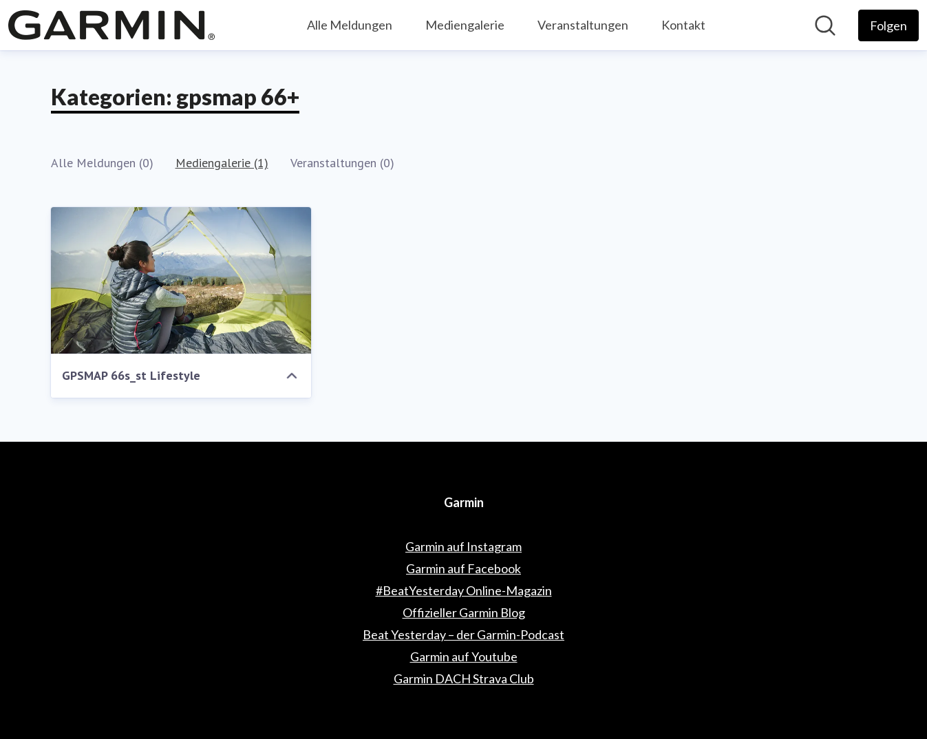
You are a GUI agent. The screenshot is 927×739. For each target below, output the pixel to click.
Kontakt (683, 24)
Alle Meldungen (349, 24)
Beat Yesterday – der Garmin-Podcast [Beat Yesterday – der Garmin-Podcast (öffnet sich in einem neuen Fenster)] (463, 634)
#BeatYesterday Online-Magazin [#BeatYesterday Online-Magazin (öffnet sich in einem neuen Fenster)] (464, 590)
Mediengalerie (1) (221, 163)
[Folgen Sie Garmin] (888, 25)
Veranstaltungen (582, 24)
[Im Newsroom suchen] (825, 25)
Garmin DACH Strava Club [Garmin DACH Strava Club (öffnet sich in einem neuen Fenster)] (464, 678)
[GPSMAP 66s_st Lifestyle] (181, 280)
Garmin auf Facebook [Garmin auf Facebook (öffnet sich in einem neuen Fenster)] (463, 568)
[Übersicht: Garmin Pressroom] (111, 25)
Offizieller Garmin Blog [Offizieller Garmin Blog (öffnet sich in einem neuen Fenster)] (464, 612)
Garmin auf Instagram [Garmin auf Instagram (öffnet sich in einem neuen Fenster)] (463, 546)
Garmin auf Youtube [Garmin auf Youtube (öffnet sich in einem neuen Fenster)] (464, 656)
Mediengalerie (464, 24)
